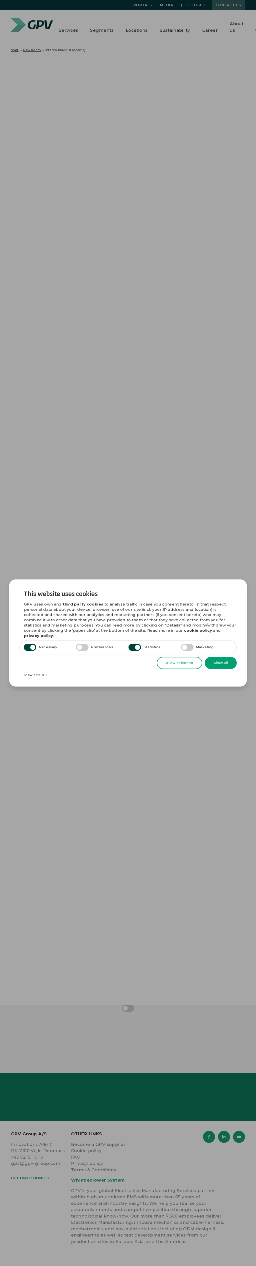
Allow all (221, 663)
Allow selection (179, 663)
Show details (35, 675)
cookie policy (198, 630)
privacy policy (38, 635)
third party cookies (83, 604)
